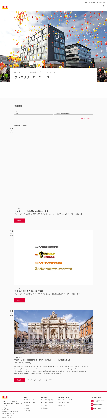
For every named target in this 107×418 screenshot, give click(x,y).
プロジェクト (28, 405)
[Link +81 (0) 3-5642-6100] (98, 401)
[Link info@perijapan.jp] (98, 404)
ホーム (16, 72)
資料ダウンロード (46, 408)
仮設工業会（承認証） (47, 402)
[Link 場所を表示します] (98, 408)
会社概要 (26, 408)
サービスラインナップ (30, 402)
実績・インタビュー (63, 402)
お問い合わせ (28, 411)
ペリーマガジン (45, 405)
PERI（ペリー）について (65, 400)
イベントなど (61, 405)
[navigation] (19, 220)
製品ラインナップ (29, 400)
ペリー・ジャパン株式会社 (29, 72)
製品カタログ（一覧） (47, 400)
